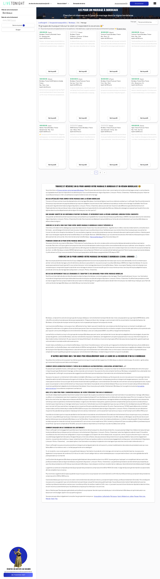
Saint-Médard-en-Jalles (126, 496)
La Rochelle (106, 496)
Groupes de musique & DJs (58, 23)
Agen (53, 498)
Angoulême (98, 496)
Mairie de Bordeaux (96, 237)
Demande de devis (79, 3)
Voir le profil (52, 71)
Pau (56, 498)
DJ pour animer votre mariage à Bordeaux (70, 190)
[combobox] (18, 13)
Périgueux (113, 496)
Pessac (136, 496)
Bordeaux (72, 23)
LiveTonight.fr (42, 23)
